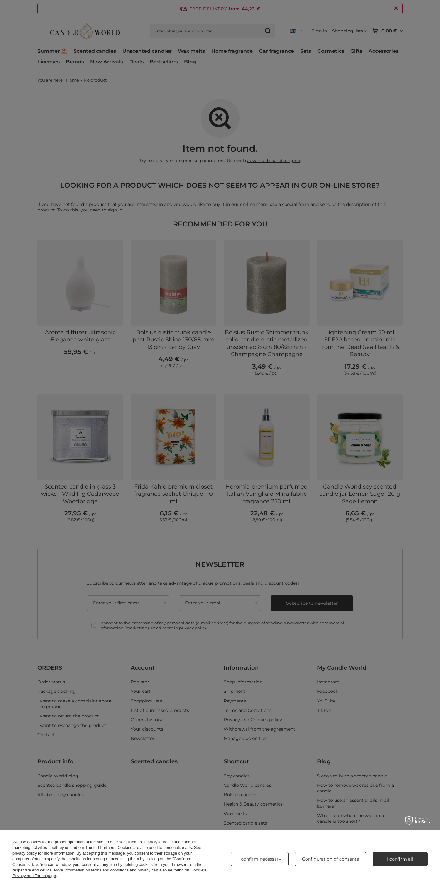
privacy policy (24, 853)
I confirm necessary (259, 859)
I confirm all (400, 859)
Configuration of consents (330, 859)
